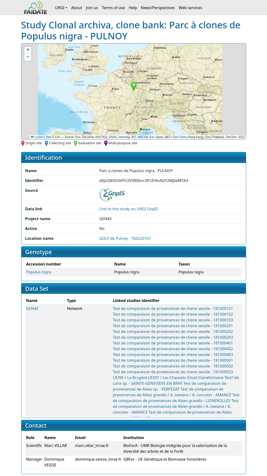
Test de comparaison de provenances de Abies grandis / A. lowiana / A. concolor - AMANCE (176, 406)
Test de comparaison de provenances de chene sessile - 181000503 (173, 371)
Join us (92, 7)
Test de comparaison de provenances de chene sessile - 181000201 (173, 325)
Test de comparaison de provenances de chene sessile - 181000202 (173, 331)
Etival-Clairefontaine (205, 377)
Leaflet (37, 137)
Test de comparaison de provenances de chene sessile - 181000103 (173, 320)
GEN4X (32, 308)
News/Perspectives (158, 7)
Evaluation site (89, 143)
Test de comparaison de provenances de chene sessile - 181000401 (173, 343)
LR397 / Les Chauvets (167, 377)
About (76, 7)
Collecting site (60, 143)
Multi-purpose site (122, 143)
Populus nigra (38, 272)
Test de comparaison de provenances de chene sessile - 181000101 (173, 308)
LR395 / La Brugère (130, 377)
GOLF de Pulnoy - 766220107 (125, 238)
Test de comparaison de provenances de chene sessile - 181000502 (173, 366)
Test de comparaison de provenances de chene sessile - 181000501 (173, 360)
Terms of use (113, 7)
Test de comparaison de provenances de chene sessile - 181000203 (173, 337)
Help (133, 7)
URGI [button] (59, 7)
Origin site (33, 143)
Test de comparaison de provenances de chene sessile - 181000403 (173, 354)
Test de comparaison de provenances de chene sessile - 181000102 (173, 314)
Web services (190, 7)
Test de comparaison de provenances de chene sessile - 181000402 (173, 348)
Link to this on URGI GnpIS (128, 208)
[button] (134, 86)
